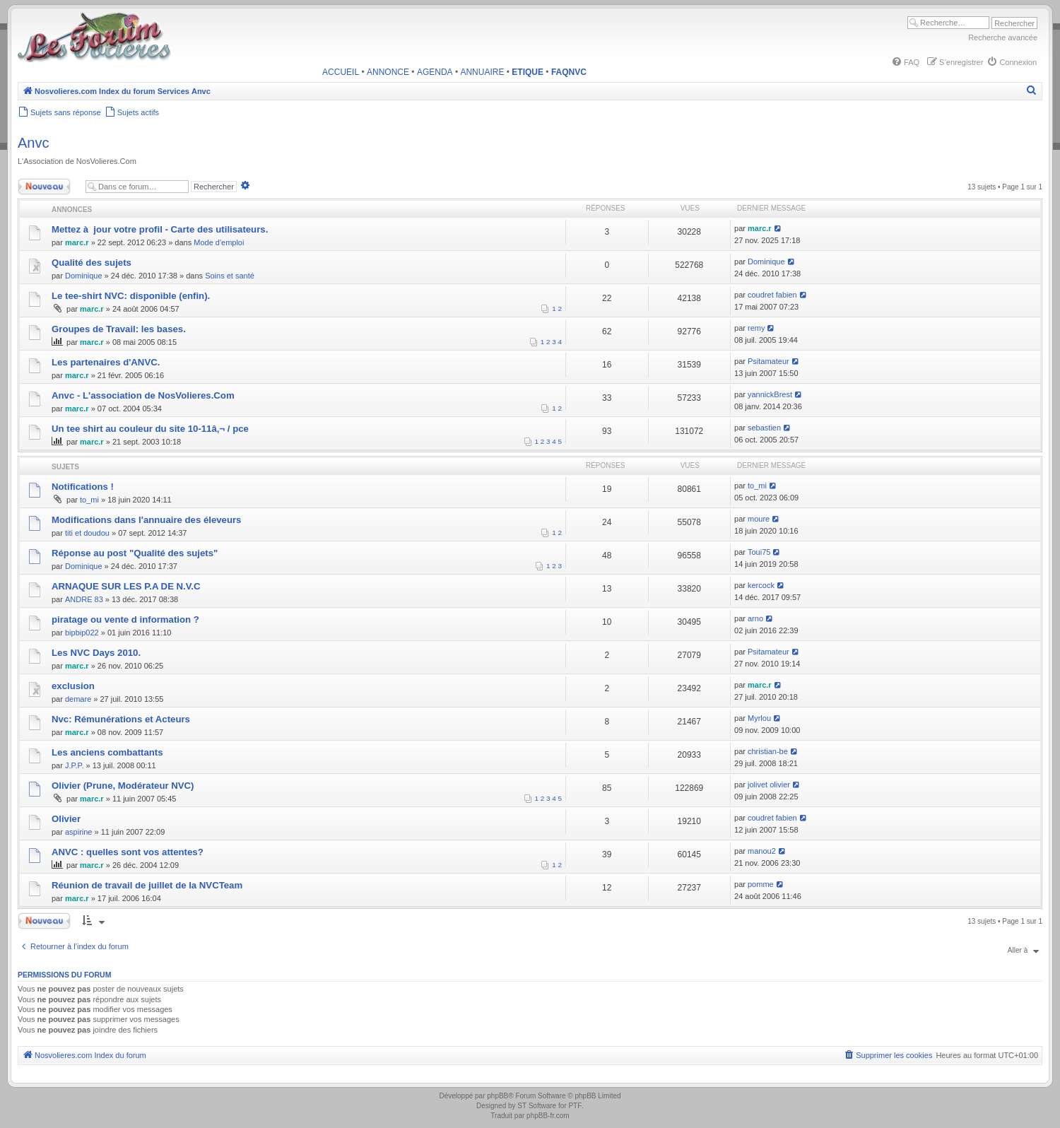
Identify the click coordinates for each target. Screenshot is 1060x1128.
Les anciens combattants (107, 752)
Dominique (83, 275)
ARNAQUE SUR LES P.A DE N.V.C (126, 586)
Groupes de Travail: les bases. (119, 329)
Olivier (66, 818)
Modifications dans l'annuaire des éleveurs (146, 520)
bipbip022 (82, 632)
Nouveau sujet (47, 186)
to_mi (89, 499)
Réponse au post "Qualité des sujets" (135, 553)
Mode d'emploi (219, 242)
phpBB (497, 1096)
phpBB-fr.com (548, 1116)
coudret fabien (772, 294)
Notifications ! (83, 486)
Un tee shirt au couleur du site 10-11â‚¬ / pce (150, 428)
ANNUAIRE (482, 72)
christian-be (768, 751)
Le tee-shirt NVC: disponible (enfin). (131, 295)
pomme (761, 884)
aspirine (79, 832)
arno (755, 618)
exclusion (73, 686)
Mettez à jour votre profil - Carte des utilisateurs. (160, 229)
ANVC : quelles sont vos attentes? (128, 852)
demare (78, 699)
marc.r (77, 242)
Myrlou (759, 718)
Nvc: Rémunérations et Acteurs (121, 719)
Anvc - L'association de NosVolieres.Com (143, 395)
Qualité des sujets (91, 262)
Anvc (33, 143)
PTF (575, 1106)
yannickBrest (770, 394)
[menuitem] (905, 62)
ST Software (536, 1106)
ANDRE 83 (84, 599)
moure (759, 519)
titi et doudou (87, 533)
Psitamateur (768, 361)
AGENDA (435, 72)
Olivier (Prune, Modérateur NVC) (123, 785)
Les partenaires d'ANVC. (106, 362)
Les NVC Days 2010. (96, 652)
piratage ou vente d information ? (125, 619)
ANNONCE (388, 72)
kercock (761, 585)
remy (756, 328)
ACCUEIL (340, 72)
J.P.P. (74, 765)
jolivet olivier (769, 784)
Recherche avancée (1002, 37)
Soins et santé (229, 275)
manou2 (762, 851)
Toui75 (759, 552)
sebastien (764, 427)
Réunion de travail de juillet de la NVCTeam (147, 885)
